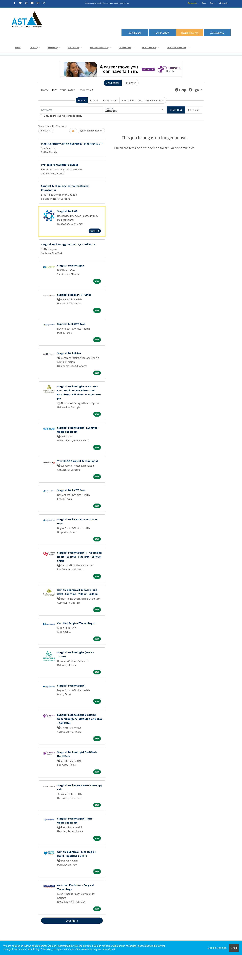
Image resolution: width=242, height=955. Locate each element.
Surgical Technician (69, 353)
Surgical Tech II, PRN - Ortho (74, 294)
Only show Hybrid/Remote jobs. (63, 115)
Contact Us (192, 3)
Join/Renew (135, 32)
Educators (73, 47)
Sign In (195, 90)
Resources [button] (84, 90)
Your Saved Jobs (155, 100)
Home (18, 47)
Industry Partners (176, 47)
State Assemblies (99, 47)
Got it (234, 947)
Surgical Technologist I (71, 685)
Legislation (125, 47)
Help (180, 90)
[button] (193, 110)
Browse (94, 100)
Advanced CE (217, 32)
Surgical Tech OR (67, 211)
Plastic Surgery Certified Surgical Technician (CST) (72, 143)
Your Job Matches (132, 100)
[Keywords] (71, 110)
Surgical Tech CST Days (71, 324)
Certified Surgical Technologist (76, 623)
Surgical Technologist (70, 265)
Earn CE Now (162, 32)
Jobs (204, 3)
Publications (149, 47)
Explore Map (110, 100)
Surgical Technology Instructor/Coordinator (68, 244)
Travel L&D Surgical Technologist (77, 461)
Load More (72, 920)
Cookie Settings (217, 947)
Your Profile (67, 90)
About (33, 47)
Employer (130, 82)
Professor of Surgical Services (59, 164)
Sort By (45, 130)
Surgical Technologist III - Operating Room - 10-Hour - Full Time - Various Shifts (79, 556)
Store (212, 3)
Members (52, 47)
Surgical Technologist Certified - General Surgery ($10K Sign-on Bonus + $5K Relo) (80, 718)
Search (223, 3)
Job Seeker (112, 82)
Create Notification (91, 130)
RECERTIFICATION (189, 32)
